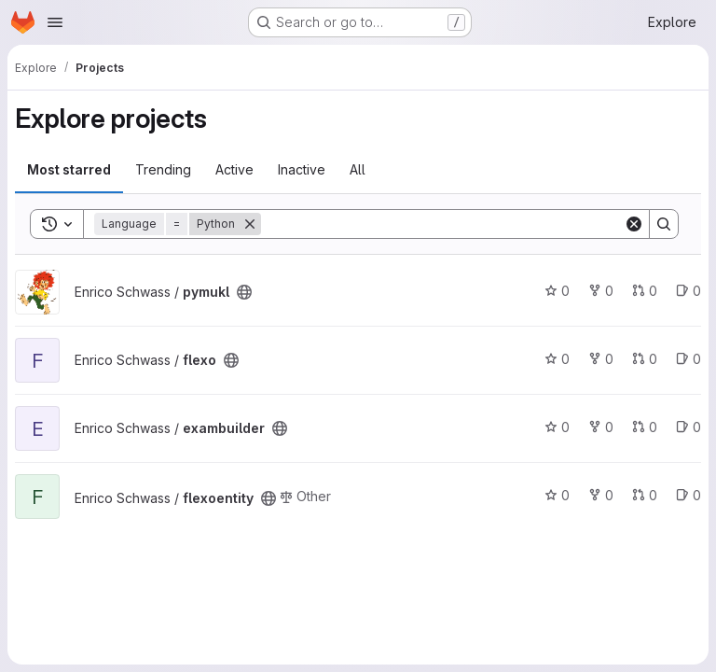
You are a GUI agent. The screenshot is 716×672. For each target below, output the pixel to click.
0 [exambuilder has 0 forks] (600, 427)
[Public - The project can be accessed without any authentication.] (244, 292)
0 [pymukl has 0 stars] (557, 291)
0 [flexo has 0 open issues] (688, 359)
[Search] (442, 224)
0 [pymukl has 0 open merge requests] (644, 291)
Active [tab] (234, 169)
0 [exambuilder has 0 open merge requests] (644, 427)
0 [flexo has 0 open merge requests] (644, 359)
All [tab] (357, 169)
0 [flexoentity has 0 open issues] (688, 495)
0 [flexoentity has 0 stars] (557, 495)
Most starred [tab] (69, 169)
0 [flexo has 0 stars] (557, 359)
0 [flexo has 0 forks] (600, 359)
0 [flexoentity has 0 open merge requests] (644, 495)
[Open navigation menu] (55, 22)
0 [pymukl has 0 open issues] (688, 291)
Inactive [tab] (301, 169)
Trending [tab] (163, 169)
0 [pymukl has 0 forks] (600, 291)
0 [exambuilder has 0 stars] (557, 427)
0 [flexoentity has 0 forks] (600, 495)
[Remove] (250, 224)
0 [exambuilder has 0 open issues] (688, 427)
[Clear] (634, 224)
